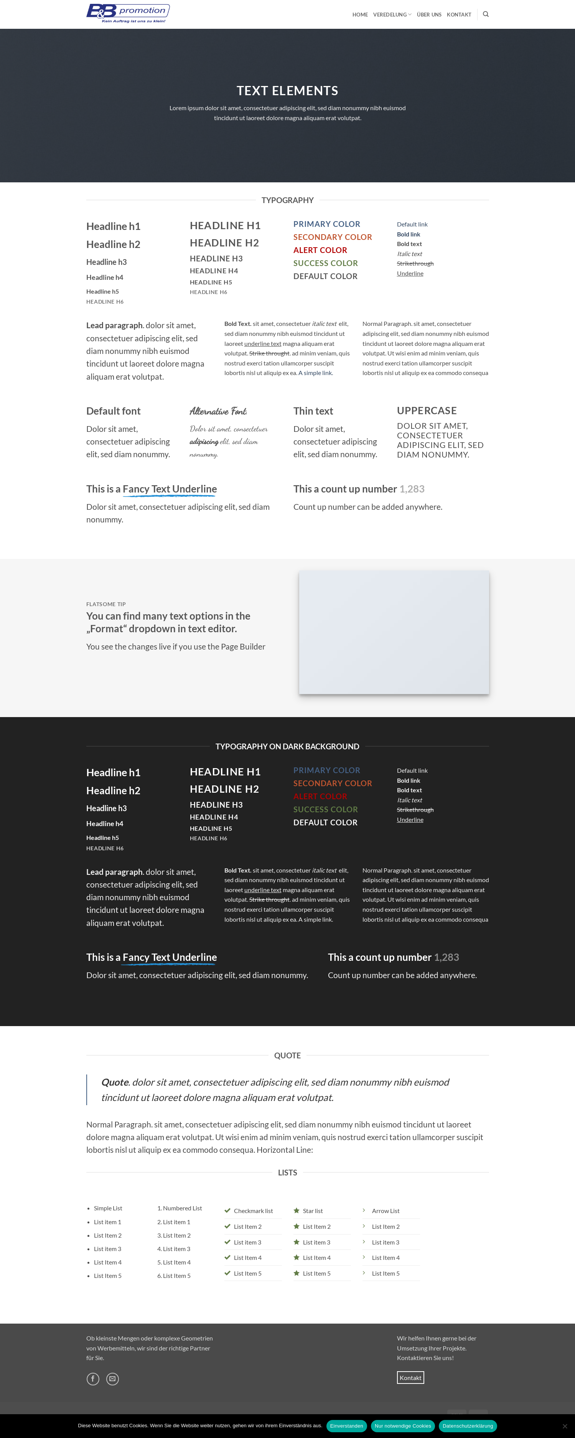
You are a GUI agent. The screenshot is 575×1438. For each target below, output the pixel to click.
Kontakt (459, 15)
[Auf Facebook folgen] (93, 1379)
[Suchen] (486, 14)
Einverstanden (346, 1426)
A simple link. (315, 372)
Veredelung (392, 14)
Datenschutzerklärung (468, 1426)
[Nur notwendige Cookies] (564, 1428)
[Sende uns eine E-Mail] (112, 1379)
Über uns (429, 15)
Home (360, 15)
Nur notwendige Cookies (403, 1426)
